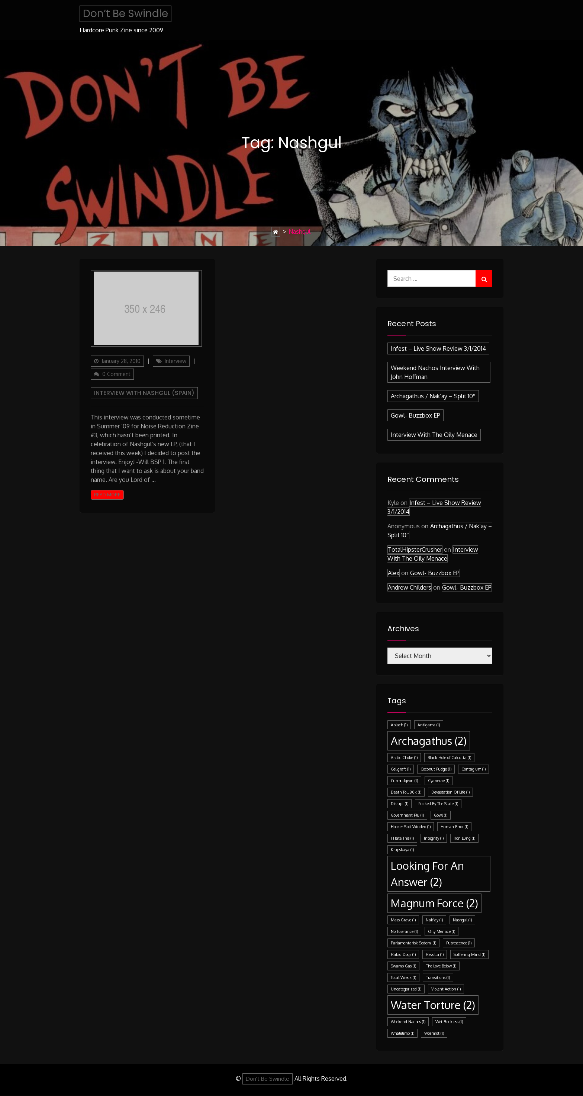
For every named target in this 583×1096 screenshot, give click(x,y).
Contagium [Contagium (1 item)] (473, 769)
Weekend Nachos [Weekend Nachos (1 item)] (408, 1021)
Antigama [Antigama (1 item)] (429, 724)
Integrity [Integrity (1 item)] (434, 838)
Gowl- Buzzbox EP (415, 415)
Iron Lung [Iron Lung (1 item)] (464, 838)
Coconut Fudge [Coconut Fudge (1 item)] (436, 769)
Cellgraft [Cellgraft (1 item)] (400, 769)
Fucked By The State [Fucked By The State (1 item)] (438, 803)
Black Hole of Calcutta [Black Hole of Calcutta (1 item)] (449, 757)
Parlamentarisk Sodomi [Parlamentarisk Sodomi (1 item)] (413, 943)
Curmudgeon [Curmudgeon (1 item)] (404, 780)
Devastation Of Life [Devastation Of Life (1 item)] (450, 792)
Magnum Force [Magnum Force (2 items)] (434, 903)
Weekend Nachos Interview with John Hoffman (435, 372)
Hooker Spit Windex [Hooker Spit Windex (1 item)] (411, 826)
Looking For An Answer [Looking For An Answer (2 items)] (427, 874)
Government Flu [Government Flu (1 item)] (407, 815)
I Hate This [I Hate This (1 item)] (402, 838)
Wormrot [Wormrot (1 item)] (434, 1033)
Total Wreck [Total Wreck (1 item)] (403, 977)
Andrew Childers (409, 587)
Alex (393, 573)
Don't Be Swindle (267, 1078)
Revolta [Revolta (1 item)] (435, 954)
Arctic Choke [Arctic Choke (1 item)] (404, 757)
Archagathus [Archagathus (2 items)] (429, 741)
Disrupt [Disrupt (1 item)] (399, 803)
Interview (175, 361)
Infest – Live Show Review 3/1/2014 (438, 348)
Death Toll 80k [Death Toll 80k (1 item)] (406, 792)
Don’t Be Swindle (125, 13)
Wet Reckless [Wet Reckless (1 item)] (449, 1021)
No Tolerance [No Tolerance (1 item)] (404, 931)
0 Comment (116, 374)
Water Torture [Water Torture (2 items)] (433, 1005)
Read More (107, 494)
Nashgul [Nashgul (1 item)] (462, 919)
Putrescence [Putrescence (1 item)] (458, 943)
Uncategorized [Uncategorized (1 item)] (406, 989)
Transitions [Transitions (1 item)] (438, 977)
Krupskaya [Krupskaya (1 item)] (402, 849)
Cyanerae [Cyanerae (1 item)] (438, 780)
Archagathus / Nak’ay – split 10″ (433, 396)
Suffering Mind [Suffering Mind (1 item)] (469, 954)
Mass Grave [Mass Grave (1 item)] (403, 919)
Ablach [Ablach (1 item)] (399, 724)
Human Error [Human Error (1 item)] (454, 826)
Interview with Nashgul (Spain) (144, 393)
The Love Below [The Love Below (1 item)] (441, 966)
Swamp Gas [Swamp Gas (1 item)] (403, 966)
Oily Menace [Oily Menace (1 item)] (441, 931)
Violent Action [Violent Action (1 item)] (446, 989)
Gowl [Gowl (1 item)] (440, 815)
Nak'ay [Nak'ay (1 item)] (434, 919)
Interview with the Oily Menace (434, 434)
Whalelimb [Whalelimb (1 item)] (402, 1033)
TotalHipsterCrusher (415, 549)
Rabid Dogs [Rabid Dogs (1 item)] (403, 954)
